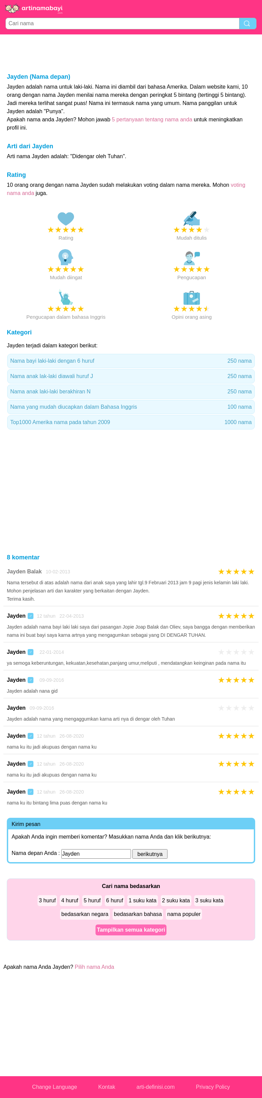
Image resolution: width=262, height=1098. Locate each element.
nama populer (184, 914)
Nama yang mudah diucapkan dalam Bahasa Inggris (131, 407)
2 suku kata (176, 900)
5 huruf (92, 900)
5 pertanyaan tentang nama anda (152, 119)
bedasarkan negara (84, 914)
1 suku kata (143, 900)
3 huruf (47, 900)
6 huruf (114, 900)
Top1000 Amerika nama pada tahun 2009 (131, 422)
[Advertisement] (131, 53)
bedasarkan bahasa (138, 914)
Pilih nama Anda (94, 967)
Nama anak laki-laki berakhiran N (131, 392)
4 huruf (69, 900)
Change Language (54, 1087)
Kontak (106, 1087)
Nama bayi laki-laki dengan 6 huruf (131, 361)
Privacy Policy (213, 1087)
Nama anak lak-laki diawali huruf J (131, 376)
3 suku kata (209, 900)
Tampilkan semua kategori (131, 930)
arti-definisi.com (155, 1087)
